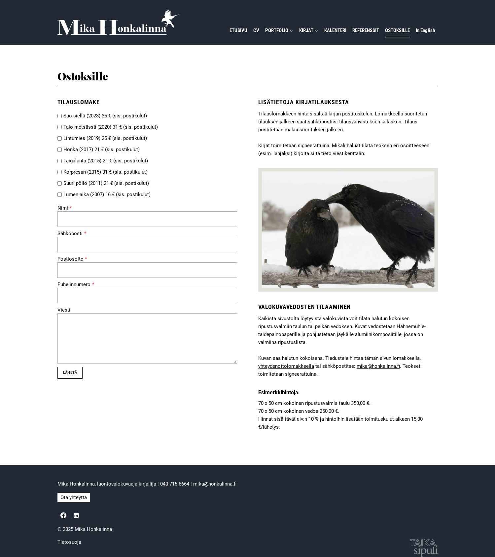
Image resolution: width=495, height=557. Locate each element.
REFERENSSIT (365, 30)
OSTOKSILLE (397, 30)
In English (425, 30)
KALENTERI (335, 30)
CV (256, 30)
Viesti (63, 310)
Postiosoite (72, 259)
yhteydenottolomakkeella (286, 366)
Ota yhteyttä (73, 497)
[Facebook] (63, 515)
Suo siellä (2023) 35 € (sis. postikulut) (105, 116)
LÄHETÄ (70, 372)
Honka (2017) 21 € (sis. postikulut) (101, 149)
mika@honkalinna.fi (378, 366)
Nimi (64, 208)
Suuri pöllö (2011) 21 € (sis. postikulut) (106, 183)
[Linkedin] (76, 515)
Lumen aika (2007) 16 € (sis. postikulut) (107, 194)
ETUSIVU (238, 30)
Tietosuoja (69, 542)
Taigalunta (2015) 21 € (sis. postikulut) (105, 161)
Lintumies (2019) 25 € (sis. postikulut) (105, 138)
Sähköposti (71, 233)
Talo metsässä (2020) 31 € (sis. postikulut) (110, 127)
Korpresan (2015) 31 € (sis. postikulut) (105, 172)
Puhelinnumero (75, 284)
